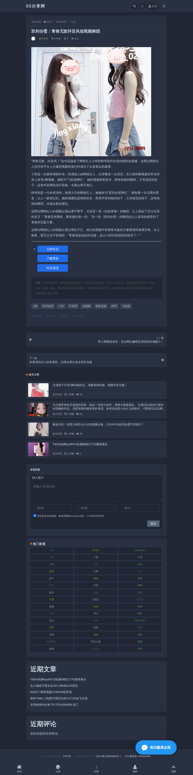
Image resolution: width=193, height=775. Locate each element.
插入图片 (38, 477)
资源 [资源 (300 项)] (51, 634)
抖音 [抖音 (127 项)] (95, 585)
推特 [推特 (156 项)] (140, 585)
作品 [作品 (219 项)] (95, 564)
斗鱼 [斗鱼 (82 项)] (140, 592)
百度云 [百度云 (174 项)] (96, 599)
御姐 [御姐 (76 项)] (95, 578)
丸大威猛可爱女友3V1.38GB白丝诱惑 (54, 685)
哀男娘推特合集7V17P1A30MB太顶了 (54, 704)
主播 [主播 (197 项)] (140, 557)
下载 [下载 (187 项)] (95, 557)
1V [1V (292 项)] (51, 550)
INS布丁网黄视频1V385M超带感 (51, 692)
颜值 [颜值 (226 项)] (51, 648)
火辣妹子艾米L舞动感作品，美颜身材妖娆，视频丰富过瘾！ (90, 385)
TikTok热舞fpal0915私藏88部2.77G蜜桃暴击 (80, 444)
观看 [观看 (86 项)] (95, 627)
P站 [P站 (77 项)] (51, 557)
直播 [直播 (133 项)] (51, 606)
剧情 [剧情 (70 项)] (51, 571)
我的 (135, 769)
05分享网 (35, 5)
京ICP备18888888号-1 (108, 756)
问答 (96, 769)
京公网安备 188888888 (138, 756)
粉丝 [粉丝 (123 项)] (140, 606)
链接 (78, 316)
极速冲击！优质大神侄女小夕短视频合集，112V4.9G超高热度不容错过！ (98, 424)
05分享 (67, 756)
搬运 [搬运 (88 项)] (51, 592)
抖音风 (73, 306)
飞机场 (126, 306)
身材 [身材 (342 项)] (95, 634)
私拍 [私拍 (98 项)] (95, 606)
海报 (65, 316)
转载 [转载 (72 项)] (140, 634)
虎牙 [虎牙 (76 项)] (51, 627)
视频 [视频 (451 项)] (140, 627)
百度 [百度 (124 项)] (51, 599)
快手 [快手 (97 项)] (51, 585)
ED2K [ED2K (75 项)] (96, 550)
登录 (153, 6)
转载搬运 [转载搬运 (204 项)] (52, 641)
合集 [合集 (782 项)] (95, 571)
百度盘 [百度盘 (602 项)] (140, 599)
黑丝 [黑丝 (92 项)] (140, 648)
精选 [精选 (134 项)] (51, 613)
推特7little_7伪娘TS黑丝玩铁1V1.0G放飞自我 (59, 698)
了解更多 (53, 258)
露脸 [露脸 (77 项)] (140, 641)
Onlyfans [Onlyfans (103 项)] (140, 550)
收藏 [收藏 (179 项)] (95, 592)
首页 (49, 21)
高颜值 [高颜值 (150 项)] (96, 648)
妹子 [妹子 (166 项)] (51, 578)
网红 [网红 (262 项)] (140, 613)
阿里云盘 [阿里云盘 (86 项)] (96, 641)
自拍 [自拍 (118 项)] (95, 620)
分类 (58, 769)
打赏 (37, 316)
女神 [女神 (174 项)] (140, 571)
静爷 (114, 306)
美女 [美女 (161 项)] (51, 620)
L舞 (35, 306)
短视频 (86, 306)
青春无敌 (100, 306)
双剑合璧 (47, 306)
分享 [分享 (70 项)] (140, 564)
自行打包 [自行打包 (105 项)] (140, 620)
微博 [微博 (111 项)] (140, 578)
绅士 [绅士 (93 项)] (95, 613)
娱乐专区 (61, 21)
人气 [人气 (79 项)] (51, 564)
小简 (61, 306)
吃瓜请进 (53, 268)
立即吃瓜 (53, 249)
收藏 (51, 316)
